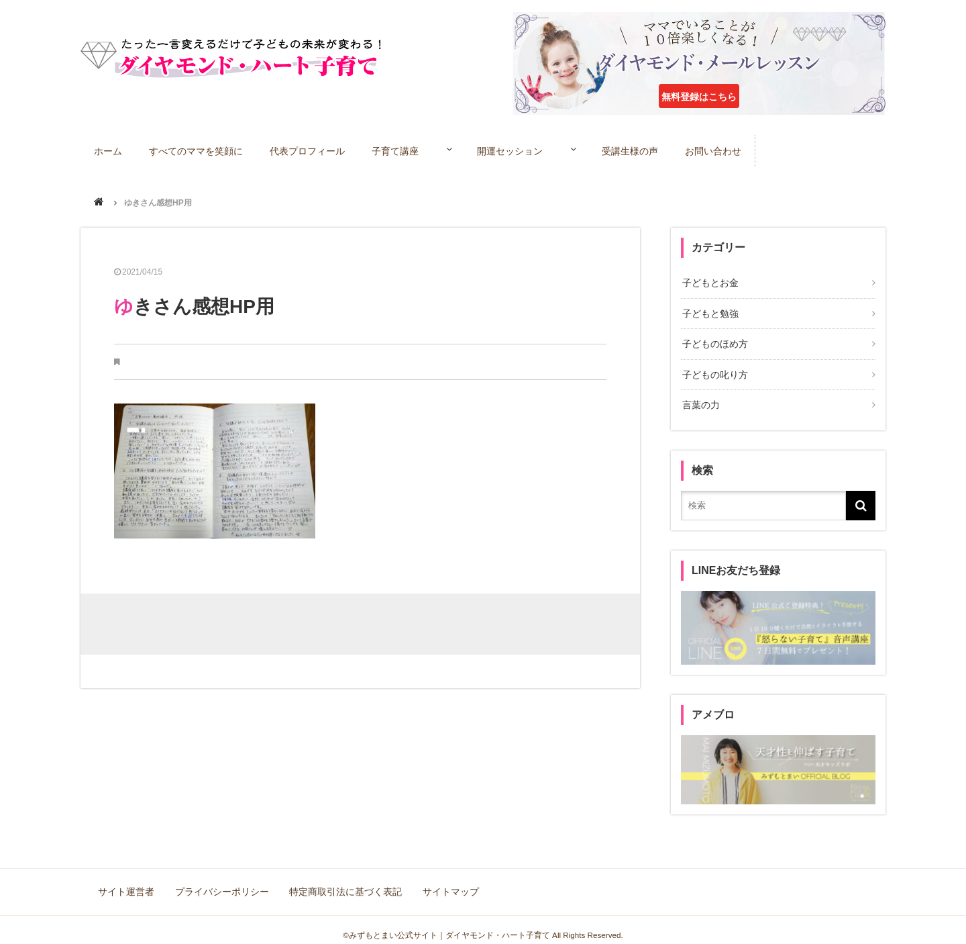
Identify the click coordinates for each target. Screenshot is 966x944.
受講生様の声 (651, 150)
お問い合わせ (734, 150)
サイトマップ (447, 883)
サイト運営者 (127, 883)
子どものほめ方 (714, 341)
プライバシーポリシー (221, 883)
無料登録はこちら (699, 96)
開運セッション (522, 150)
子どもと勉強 (709, 312)
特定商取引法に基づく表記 (343, 883)
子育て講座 (397, 150)
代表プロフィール (309, 150)
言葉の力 (699, 399)
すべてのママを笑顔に (197, 150)
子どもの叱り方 (714, 370)
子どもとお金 (709, 282)
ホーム (109, 150)
